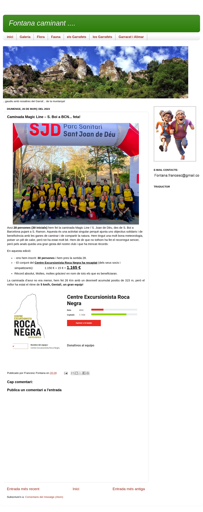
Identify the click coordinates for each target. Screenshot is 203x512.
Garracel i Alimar (131, 37)
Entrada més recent (23, 489)
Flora (41, 37)
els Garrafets (76, 37)
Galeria (25, 37)
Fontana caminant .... (42, 23)
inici (10, 37)
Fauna (55, 37)
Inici (76, 489)
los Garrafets (102, 37)
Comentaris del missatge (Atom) (44, 496)
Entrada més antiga (129, 489)
